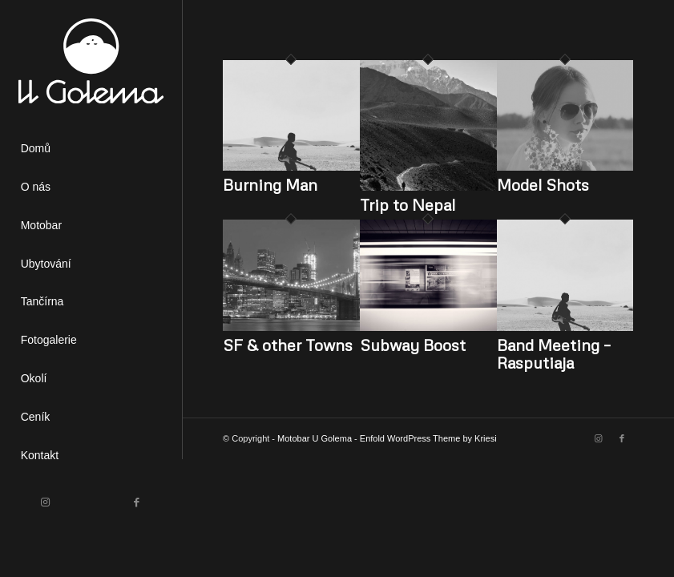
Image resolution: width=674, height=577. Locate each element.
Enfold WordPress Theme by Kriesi (428, 438)
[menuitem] (91, 149)
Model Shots (543, 184)
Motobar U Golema (314, 438)
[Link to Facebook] (137, 502)
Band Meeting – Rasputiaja (554, 353)
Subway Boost (413, 344)
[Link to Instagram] (45, 502)
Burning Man (270, 184)
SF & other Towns (288, 344)
